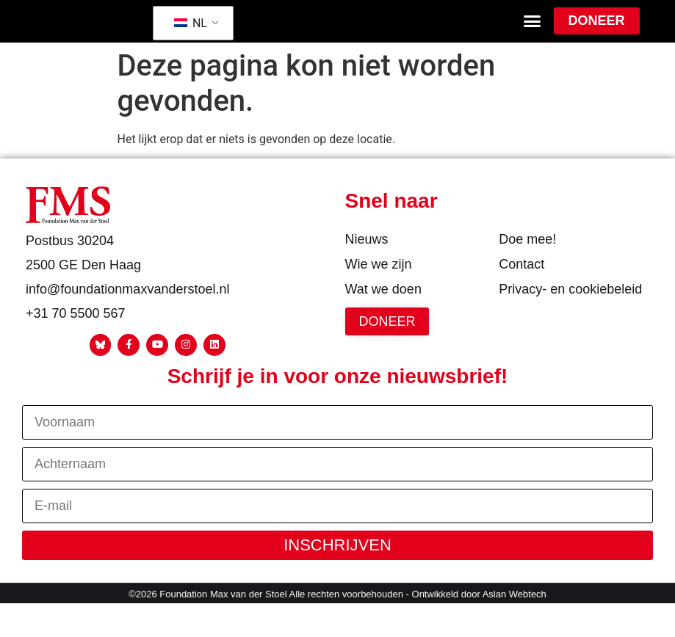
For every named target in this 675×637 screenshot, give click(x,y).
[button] (532, 32)
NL (190, 33)
